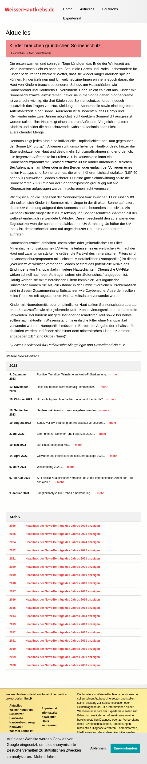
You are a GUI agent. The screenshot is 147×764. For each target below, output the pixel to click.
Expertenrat (72, 18)
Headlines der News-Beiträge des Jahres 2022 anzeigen (62, 550)
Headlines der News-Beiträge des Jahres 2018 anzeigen (62, 583)
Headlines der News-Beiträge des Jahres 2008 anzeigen (62, 665)
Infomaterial (49, 712)
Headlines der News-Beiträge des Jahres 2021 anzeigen (62, 558)
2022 (12, 550)
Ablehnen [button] (98, 748)
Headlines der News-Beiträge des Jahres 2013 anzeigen (62, 624)
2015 (12, 607)
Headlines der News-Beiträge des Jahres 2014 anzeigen (62, 616)
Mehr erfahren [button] (46, 757)
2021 (12, 558)
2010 (12, 649)
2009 (12, 657)
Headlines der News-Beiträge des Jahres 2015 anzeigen (62, 607)
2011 (12, 640)
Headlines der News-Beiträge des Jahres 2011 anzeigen (62, 640)
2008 (12, 665)
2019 (12, 575)
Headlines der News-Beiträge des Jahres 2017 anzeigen (62, 591)
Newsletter (48, 717)
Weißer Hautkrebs (21, 709)
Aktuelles (87, 9)
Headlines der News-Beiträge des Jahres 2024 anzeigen (62, 542)
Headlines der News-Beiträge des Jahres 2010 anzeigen (62, 649)
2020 (12, 566)
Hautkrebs (110, 9)
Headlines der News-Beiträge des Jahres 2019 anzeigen (62, 575)
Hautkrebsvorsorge (22, 722)
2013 (12, 624)
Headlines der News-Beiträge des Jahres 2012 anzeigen (62, 632)
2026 (12, 525)
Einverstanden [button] (125, 748)
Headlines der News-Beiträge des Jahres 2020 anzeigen (62, 566)
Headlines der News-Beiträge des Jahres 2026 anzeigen (62, 525)
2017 (12, 591)
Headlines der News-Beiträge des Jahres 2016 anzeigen (62, 599)
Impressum (48, 725)
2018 (12, 583)
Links (45, 721)
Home (67, 9)
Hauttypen (16, 726)
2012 (12, 632)
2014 (12, 616)
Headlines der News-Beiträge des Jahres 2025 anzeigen (62, 534)
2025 (12, 534)
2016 (12, 599)
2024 (12, 542)
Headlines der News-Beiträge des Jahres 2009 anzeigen (62, 657)
